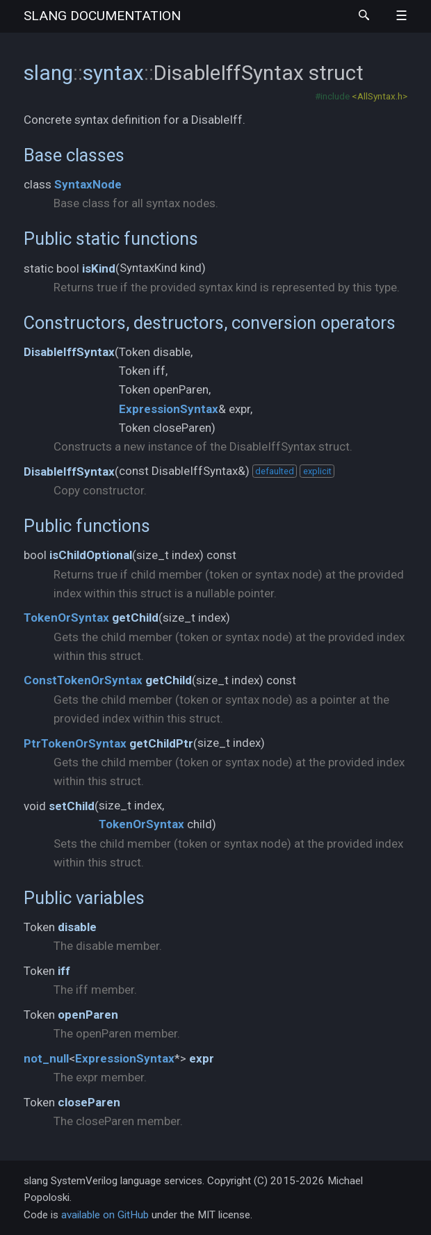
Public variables (84, 897)
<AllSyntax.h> (379, 96)
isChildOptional (90, 555)
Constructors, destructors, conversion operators (210, 322)
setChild (72, 806)
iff (64, 971)
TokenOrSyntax (66, 617)
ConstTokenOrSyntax (83, 680)
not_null (46, 1058)
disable (77, 927)
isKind (98, 268)
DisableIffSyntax (69, 352)
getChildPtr (161, 743)
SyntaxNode (88, 184)
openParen (88, 1015)
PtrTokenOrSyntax (75, 743)
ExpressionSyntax (168, 409)
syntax (113, 72)
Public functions (87, 525)
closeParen (89, 1102)
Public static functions (111, 238)
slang (102, 16)
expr (201, 1058)
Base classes (74, 155)
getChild (135, 617)
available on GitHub (105, 1215)
